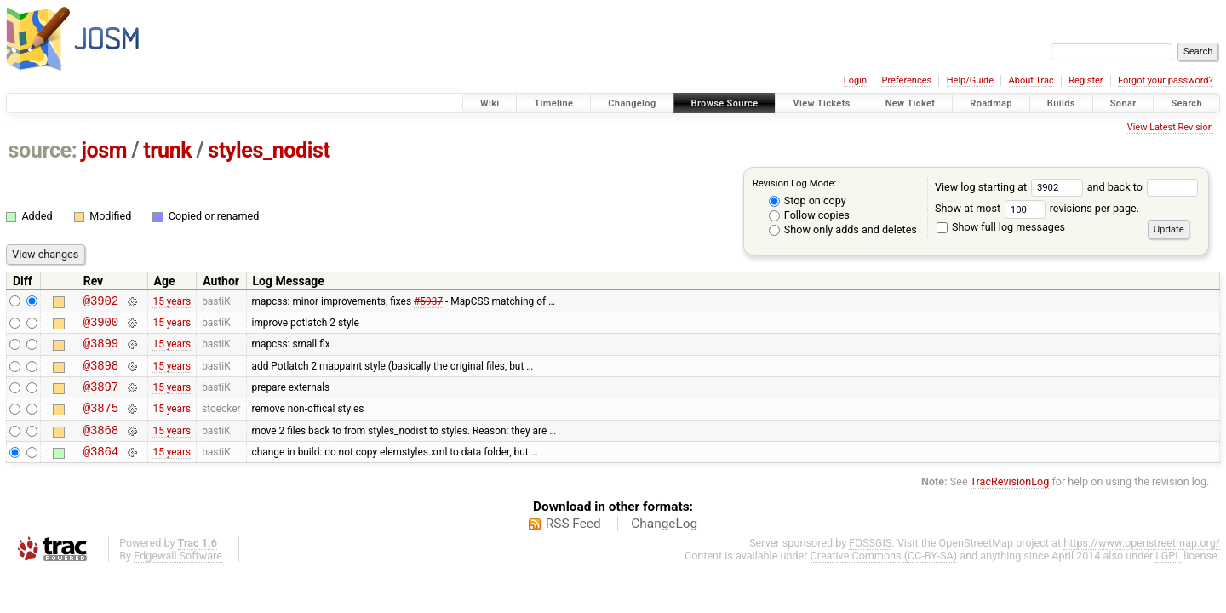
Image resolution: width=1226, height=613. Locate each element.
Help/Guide (970, 80)
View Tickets (821, 103)
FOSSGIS (870, 563)
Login (855, 80)
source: (43, 150)
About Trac (1031, 80)
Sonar (1123, 103)
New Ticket (910, 103)
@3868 (100, 447)
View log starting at (1011, 186)
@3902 (100, 303)
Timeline (553, 103)
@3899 (100, 350)
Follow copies (809, 215)
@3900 (100, 326)
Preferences (906, 80)
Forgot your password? (1165, 80)
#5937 (428, 302)
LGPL (1168, 576)
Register (1085, 80)
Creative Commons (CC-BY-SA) (884, 576)
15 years (171, 302)
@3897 (100, 399)
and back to (1143, 186)
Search (1186, 103)
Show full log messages (1001, 227)
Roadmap (991, 103)
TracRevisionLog (1010, 502)
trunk (167, 150)
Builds (1061, 103)
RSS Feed (573, 544)
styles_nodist (268, 150)
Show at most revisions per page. (1037, 208)
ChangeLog (664, 544)
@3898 (100, 375)
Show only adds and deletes (843, 229)
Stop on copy (807, 200)
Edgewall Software (178, 576)
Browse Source (725, 103)
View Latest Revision (1170, 127)
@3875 (100, 423)
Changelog (632, 103)
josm (104, 150)
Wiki (490, 103)
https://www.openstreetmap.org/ (1141, 563)
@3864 (100, 471)
